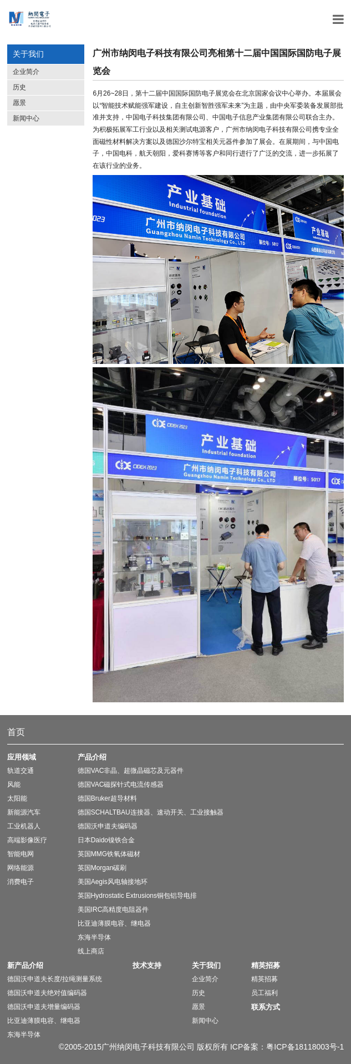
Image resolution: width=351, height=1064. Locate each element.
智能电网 (20, 854)
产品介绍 (92, 757)
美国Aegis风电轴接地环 (112, 882)
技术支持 (147, 965)
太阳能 (17, 798)
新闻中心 (26, 118)
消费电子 (20, 882)
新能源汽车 (23, 812)
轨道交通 (20, 771)
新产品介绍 (25, 965)
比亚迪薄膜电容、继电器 (114, 923)
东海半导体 (94, 937)
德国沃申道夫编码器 (108, 826)
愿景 (19, 103)
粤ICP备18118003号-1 (305, 1046)
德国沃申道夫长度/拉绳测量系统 (54, 979)
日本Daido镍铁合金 (106, 840)
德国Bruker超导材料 (107, 798)
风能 (14, 784)
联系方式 (265, 1007)
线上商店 (91, 951)
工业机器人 (23, 826)
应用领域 (21, 757)
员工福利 (264, 993)
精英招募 (265, 965)
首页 (16, 732)
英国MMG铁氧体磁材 (109, 854)
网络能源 (20, 868)
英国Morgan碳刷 (102, 868)
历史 (19, 87)
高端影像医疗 (27, 840)
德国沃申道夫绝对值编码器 (47, 993)
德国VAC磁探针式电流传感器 (121, 784)
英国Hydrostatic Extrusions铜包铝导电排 (137, 896)
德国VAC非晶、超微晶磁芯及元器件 (131, 771)
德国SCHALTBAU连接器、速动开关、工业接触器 (150, 812)
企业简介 (26, 72)
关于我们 (206, 965)
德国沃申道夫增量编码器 (43, 1007)
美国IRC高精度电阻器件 (113, 909)
